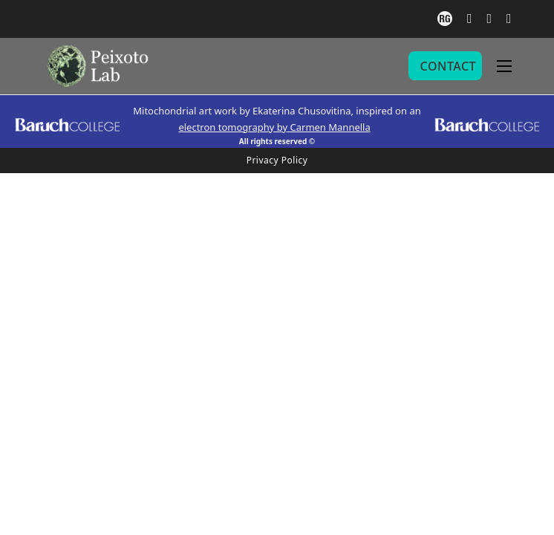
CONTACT (448, 66)
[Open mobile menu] (504, 66)
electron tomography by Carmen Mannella (274, 127)
